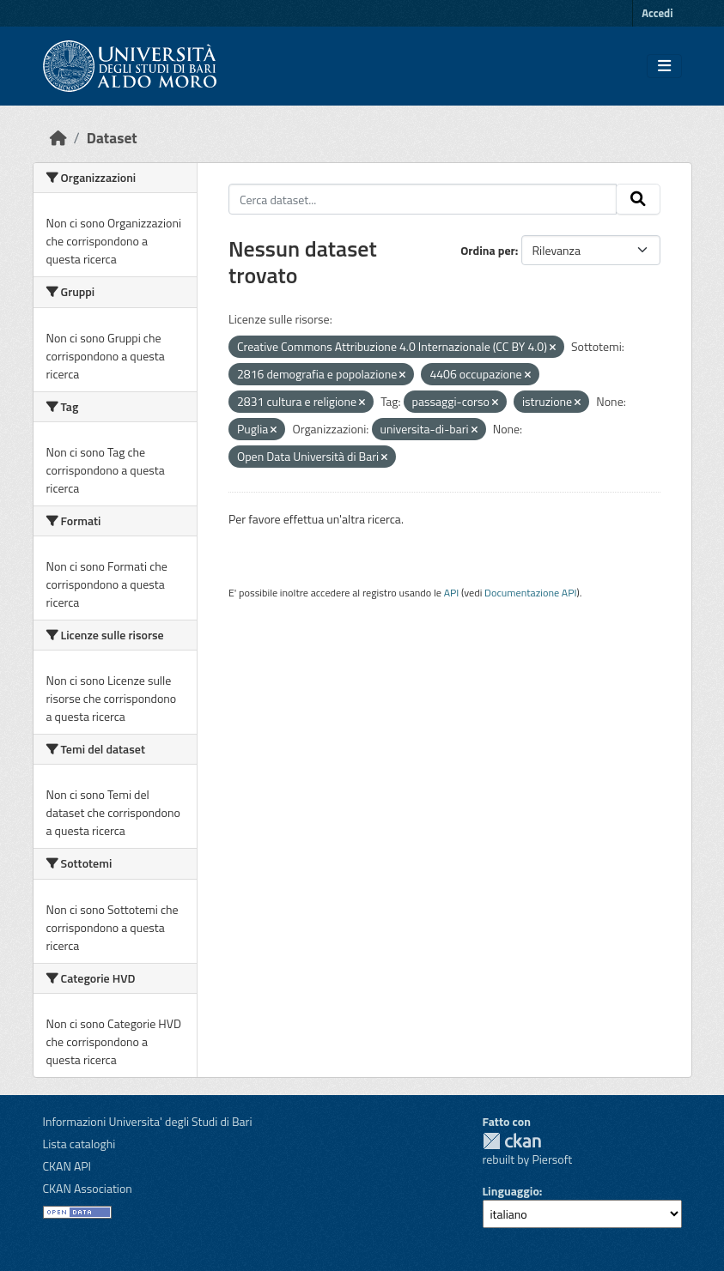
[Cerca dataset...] (422, 199)
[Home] (58, 137)
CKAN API (67, 1166)
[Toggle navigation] (664, 66)
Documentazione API (530, 592)
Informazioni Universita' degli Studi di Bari (147, 1121)
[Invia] (638, 199)
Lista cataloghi (79, 1144)
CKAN (512, 1141)
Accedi (657, 12)
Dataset (112, 137)
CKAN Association (87, 1188)
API (451, 592)
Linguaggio (511, 1191)
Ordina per (487, 250)
